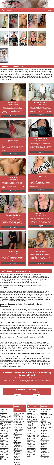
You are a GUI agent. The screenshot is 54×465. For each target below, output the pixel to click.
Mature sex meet (32, 419)
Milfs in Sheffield (32, 427)
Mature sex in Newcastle (4, 445)
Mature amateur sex (6, 421)
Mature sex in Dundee (44, 437)
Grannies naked (32, 409)
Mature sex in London (4, 429)
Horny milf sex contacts (44, 420)
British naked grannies (18, 425)
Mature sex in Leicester (18, 447)
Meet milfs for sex (46, 409)
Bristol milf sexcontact (43, 412)
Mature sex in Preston (44, 453)
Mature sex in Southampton (18, 444)
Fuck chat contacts (46, 417)
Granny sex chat (19, 418)
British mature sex (5, 422)
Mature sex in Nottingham (18, 441)
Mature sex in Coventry (31, 442)
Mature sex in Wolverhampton (32, 448)
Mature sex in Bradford (31, 451)
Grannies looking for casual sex (19, 422)
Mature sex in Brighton (31, 429)
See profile (13, 116)
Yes (17, 395)
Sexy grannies (31, 417)
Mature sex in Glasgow (4, 439)
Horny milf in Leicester (31, 424)
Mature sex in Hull (32, 437)
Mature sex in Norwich (18, 460)
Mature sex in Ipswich (44, 443)
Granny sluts (4, 425)
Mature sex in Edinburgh (4, 458)
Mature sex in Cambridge (18, 463)
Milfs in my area (45, 422)
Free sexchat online (6, 416)
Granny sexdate (18, 416)
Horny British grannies (31, 412)
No (37, 395)
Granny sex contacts (3, 413)
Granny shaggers (19, 429)
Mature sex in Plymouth (18, 453)
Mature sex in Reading (31, 432)
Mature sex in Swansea (31, 439)
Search (9, 10)
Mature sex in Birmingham (4, 432)
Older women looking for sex (4, 418)
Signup (50, 10)
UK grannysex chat (6, 427)
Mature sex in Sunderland (44, 456)
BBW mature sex (5, 424)
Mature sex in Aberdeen (18, 450)
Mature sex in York (33, 435)
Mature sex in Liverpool (4, 451)
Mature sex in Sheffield (4, 448)
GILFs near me (18, 427)
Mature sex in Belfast (18, 437)
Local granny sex (19, 419)
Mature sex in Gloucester (44, 447)
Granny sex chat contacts (19, 414)
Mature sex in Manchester (4, 436)
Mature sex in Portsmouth (31, 445)
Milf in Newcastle (32, 421)
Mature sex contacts (3, 410)
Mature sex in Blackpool (44, 440)
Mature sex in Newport (44, 450)
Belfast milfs (31, 422)
